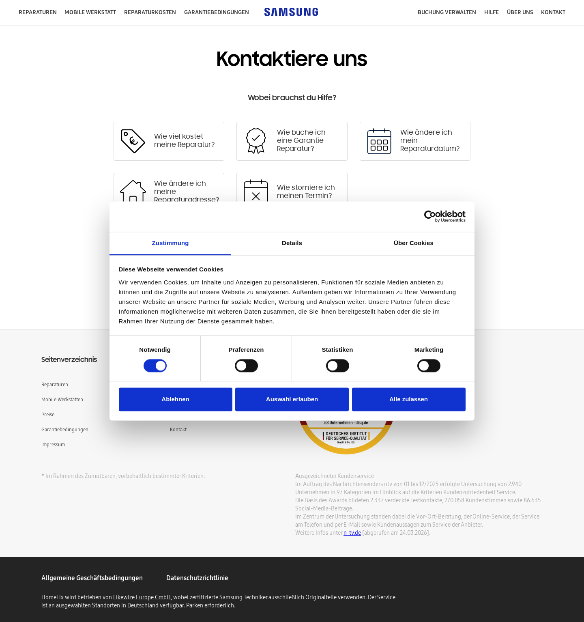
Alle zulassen (408, 399)
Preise (47, 414)
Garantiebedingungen (64, 429)
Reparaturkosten (150, 12)
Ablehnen (175, 399)
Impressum (53, 444)
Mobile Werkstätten (62, 399)
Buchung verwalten (447, 12)
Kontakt (553, 12)
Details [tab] (292, 242)
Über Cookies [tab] (414, 242)
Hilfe (491, 12)
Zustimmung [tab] (170, 242)
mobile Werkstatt (90, 12)
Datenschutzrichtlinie (197, 578)
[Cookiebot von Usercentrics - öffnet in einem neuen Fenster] (430, 216)
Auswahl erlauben (292, 399)
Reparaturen (38, 12)
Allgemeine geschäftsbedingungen (92, 578)
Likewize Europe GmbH (142, 597)
